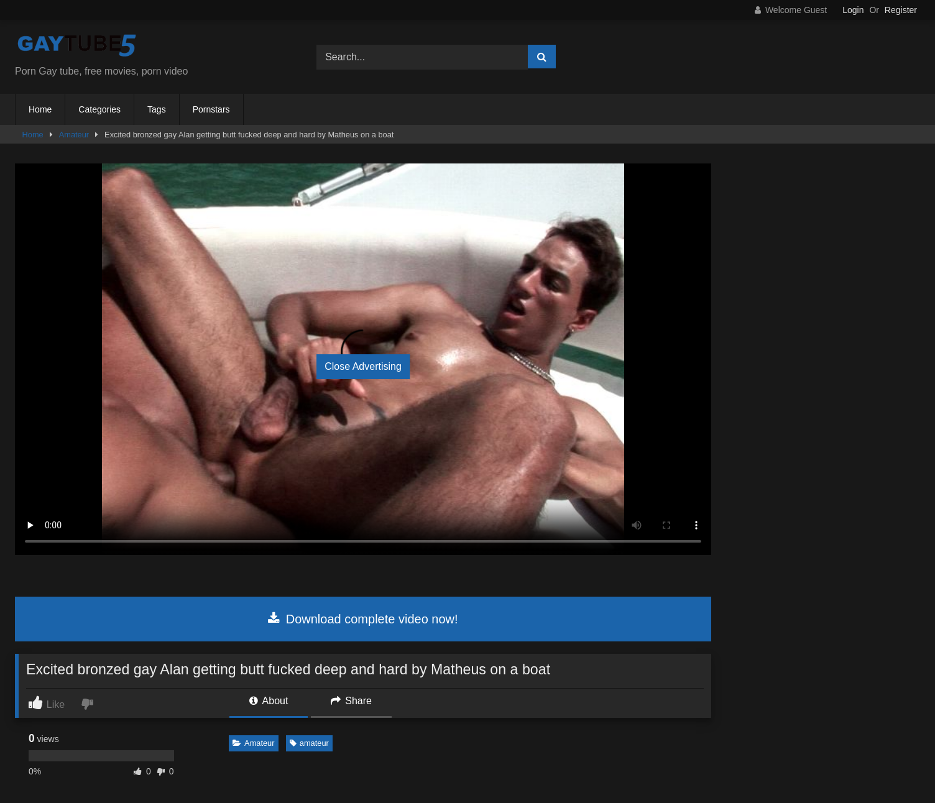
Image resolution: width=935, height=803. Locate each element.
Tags (156, 109)
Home (40, 109)
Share (351, 700)
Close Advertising (363, 366)
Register (901, 10)
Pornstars (211, 109)
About (268, 700)
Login (853, 10)
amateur (309, 743)
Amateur (74, 134)
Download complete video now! (363, 619)
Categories (99, 109)
